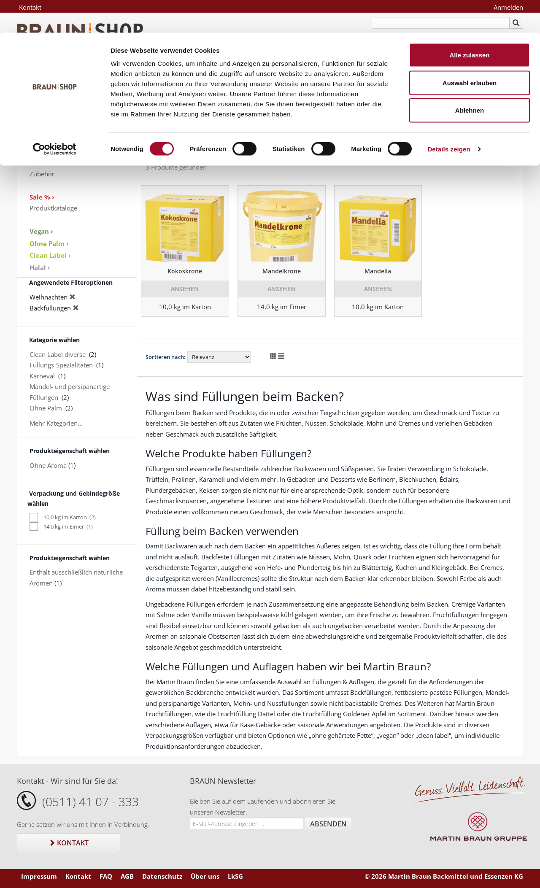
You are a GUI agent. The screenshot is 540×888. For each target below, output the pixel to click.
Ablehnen (469, 77)
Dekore (40, 163)
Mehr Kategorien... (56, 423)
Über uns (205, 876)
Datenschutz (162, 876)
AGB (127, 876)
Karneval (42, 376)
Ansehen (185, 289)
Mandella (377, 271)
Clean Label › (50, 255)
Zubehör (42, 174)
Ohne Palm (46, 408)
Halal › (40, 267)
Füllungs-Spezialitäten (61, 365)
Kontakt (69, 843)
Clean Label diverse (58, 354)
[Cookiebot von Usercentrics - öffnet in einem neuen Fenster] (55, 116)
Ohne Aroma (48, 465)
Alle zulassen (469, 22)
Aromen (41, 152)
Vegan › (41, 231)
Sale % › (42, 197)
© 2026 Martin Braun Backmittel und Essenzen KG (443, 876)
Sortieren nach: (166, 357)
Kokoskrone (184, 271)
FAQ (106, 876)
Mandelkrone (281, 271)
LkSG (235, 876)
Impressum (39, 876)
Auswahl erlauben (470, 50)
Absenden (328, 824)
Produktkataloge (53, 208)
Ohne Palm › (49, 243)
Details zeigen (448, 116)
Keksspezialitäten (54, 141)
